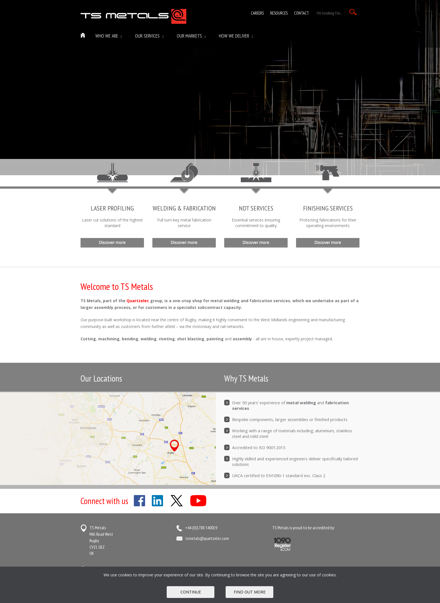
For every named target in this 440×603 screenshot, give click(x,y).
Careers (257, 13)
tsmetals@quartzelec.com (207, 538)
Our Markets (191, 36)
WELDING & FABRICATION (184, 208)
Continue (190, 592)
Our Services (149, 36)
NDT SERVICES (256, 208)
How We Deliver (236, 36)
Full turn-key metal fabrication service (184, 222)
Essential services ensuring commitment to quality (256, 222)
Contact (301, 13)
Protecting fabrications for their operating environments (327, 222)
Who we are (108, 36)
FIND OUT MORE (249, 592)
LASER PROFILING (112, 208)
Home (83, 35)
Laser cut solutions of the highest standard (112, 222)
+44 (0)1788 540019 (201, 527)
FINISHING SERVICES (328, 208)
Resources (279, 13)
